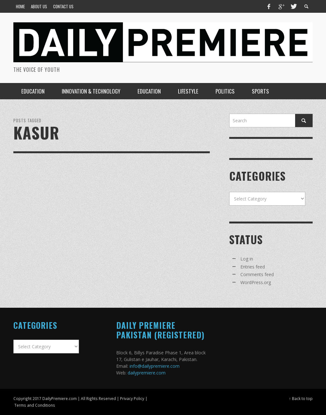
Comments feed (257, 274)
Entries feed (252, 267)
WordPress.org (255, 282)
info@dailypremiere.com (155, 366)
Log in (246, 259)
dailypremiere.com (147, 373)
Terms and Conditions (34, 405)
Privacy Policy (132, 398)
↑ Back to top (301, 398)
